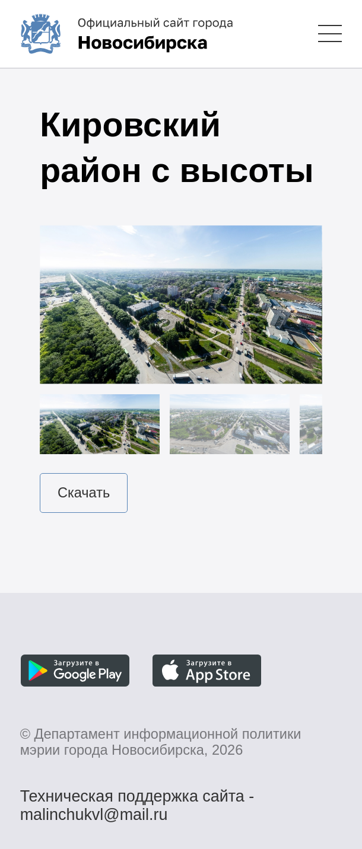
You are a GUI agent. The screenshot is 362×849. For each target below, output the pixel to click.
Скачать (84, 492)
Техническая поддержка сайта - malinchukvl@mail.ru (137, 798)
